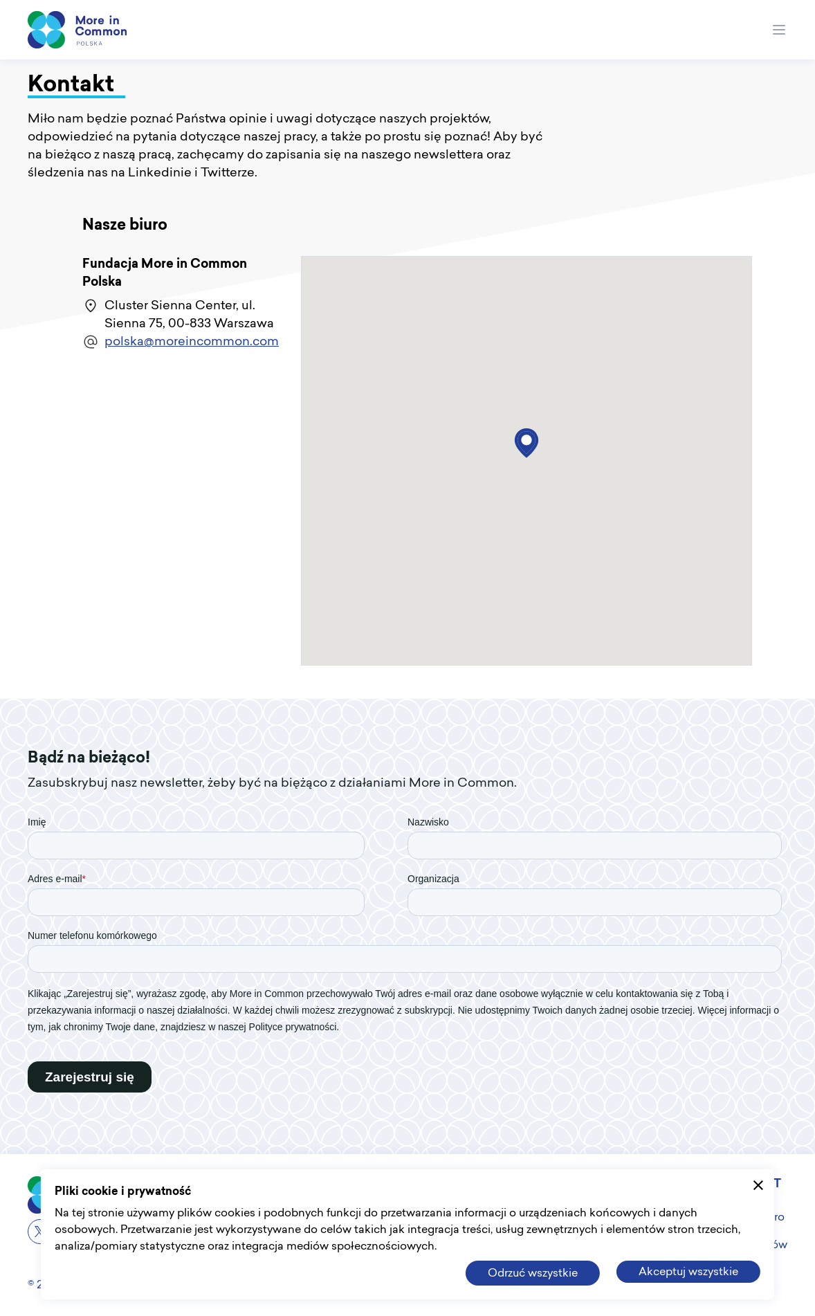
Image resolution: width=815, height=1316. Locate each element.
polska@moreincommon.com (191, 342)
